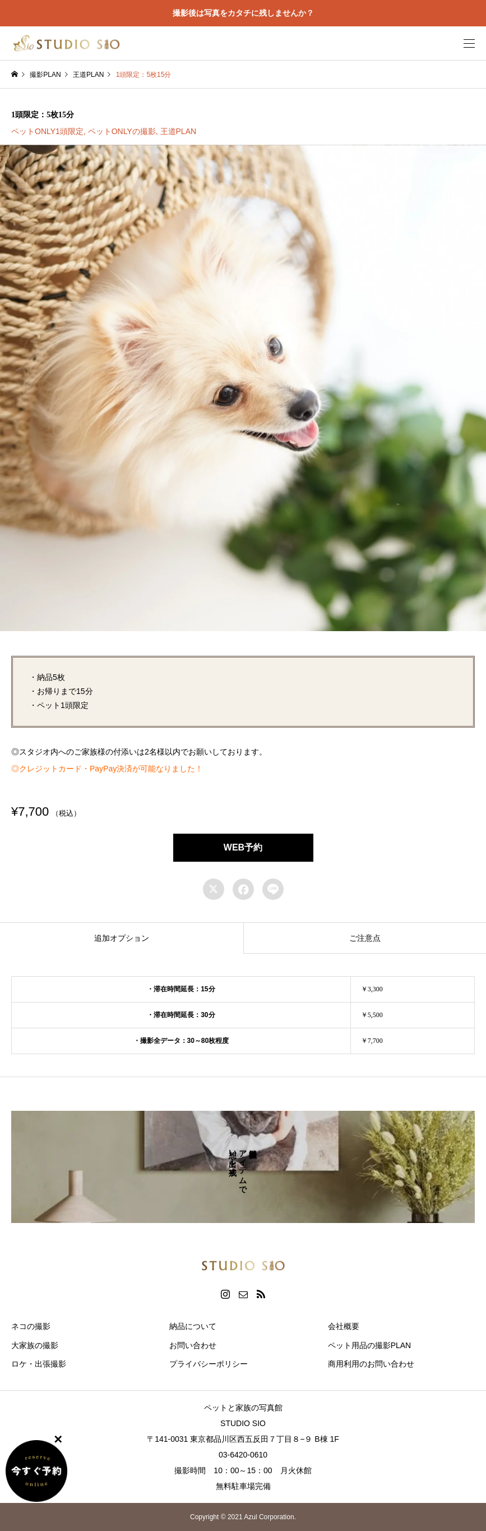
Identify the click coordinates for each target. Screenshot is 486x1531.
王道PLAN (178, 131)
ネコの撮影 (30, 1326)
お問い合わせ (192, 1345)
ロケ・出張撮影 (38, 1363)
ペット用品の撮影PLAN (369, 1345)
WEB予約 (243, 847)
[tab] (121, 938)
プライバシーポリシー (208, 1363)
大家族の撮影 (34, 1345)
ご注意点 (365, 938)
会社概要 (343, 1326)
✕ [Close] (58, 1439)
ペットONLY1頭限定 (47, 131)
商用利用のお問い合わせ (371, 1363)
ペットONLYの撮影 (122, 131)
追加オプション (121, 938)
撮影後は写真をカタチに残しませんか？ (243, 12)
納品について (192, 1326)
